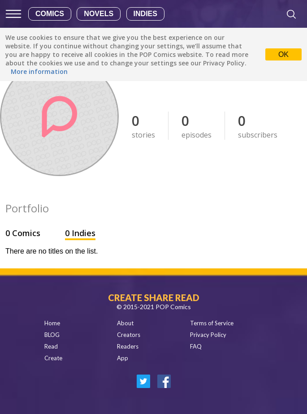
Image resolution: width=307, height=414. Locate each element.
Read (51, 346)
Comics (49, 13)
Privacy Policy (208, 334)
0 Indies (80, 233)
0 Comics (24, 233)
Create (53, 358)
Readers (127, 346)
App (122, 358)
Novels (98, 13)
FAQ (196, 346)
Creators (128, 334)
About (125, 323)
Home (52, 323)
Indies (145, 13)
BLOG (52, 334)
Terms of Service (211, 323)
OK (283, 54)
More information (39, 71)
